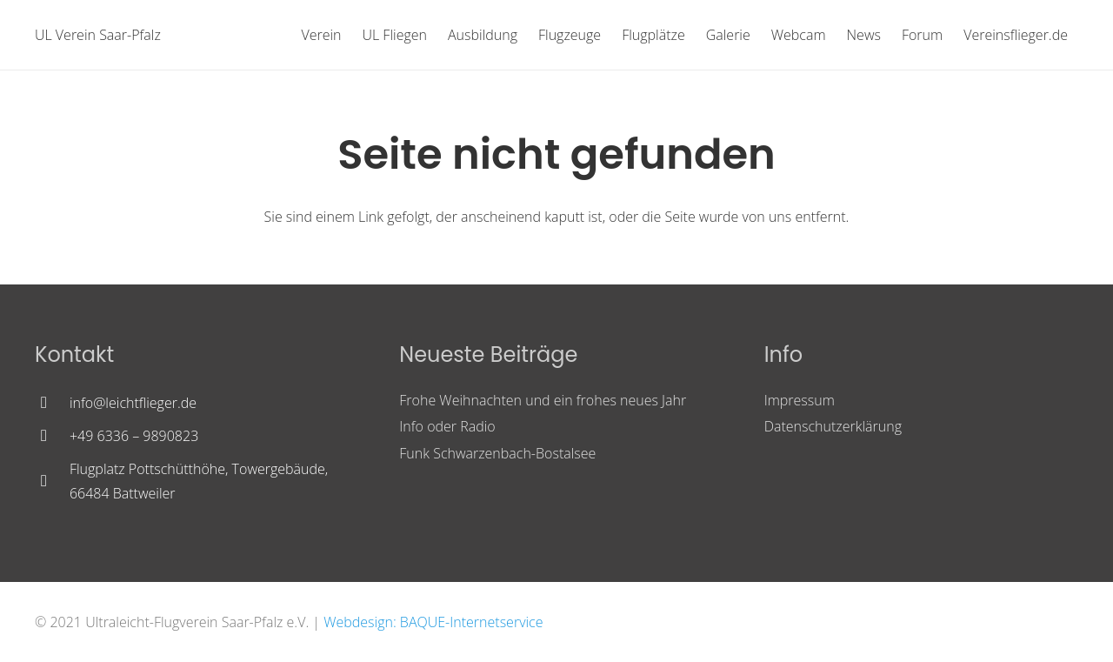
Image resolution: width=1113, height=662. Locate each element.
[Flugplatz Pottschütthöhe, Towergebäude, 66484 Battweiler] (52, 481)
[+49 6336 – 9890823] (52, 436)
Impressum (799, 400)
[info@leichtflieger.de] (52, 403)
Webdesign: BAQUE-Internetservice (433, 622)
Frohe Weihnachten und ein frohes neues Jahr (542, 400)
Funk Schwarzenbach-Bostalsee (497, 453)
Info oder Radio (447, 426)
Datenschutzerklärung (833, 426)
